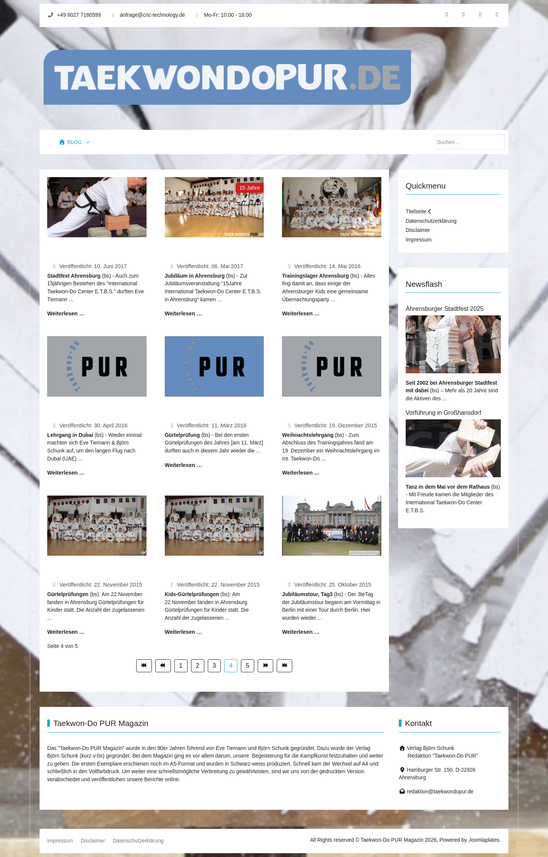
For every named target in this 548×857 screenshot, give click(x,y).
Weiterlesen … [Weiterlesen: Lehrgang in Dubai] (65, 473)
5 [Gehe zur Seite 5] (247, 665)
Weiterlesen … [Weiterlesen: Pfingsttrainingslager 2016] (300, 313)
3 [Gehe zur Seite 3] (214, 665)
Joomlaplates (483, 840)
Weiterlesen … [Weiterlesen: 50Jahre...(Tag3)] (300, 632)
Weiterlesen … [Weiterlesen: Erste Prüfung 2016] (183, 465)
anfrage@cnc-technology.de (152, 15)
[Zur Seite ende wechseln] (284, 666)
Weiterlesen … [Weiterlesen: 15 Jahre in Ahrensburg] (183, 313)
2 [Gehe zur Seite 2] (197, 665)
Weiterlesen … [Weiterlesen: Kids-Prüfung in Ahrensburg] (183, 632)
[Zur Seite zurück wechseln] (163, 666)
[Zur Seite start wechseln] (144, 666)
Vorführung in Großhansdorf (443, 412)
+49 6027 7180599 (79, 15)
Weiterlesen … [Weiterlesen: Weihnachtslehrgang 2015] (300, 473)
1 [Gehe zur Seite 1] (181, 665)
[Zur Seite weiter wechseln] (265, 666)
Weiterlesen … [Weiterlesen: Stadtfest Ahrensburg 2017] (65, 313)
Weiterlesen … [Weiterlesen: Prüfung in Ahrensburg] (65, 632)
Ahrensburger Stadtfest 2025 (445, 308)
